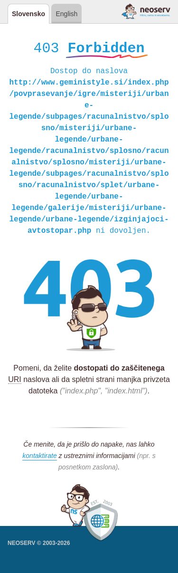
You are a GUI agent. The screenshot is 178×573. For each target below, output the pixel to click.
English (66, 14)
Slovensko (28, 14)
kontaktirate (39, 457)
